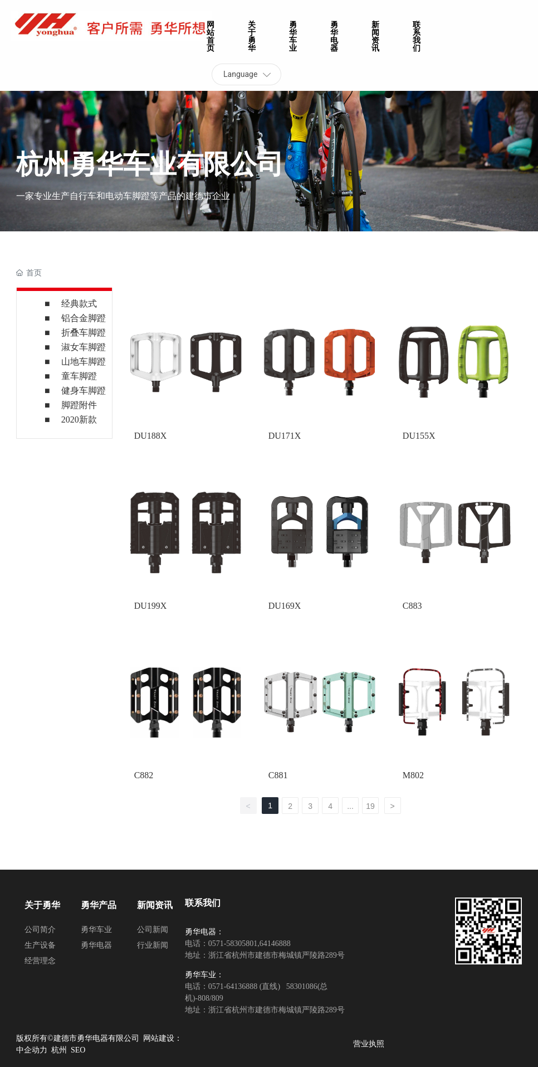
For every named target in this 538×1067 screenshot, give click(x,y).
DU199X (150, 605)
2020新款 (79, 419)
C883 (412, 605)
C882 (144, 775)
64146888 (275, 943)
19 (370, 806)
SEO (78, 1050)
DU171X (284, 435)
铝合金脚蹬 (83, 318)
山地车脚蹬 (83, 361)
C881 (278, 775)
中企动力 (31, 1050)
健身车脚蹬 (83, 390)
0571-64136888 (233, 986)
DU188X (150, 435)
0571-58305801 (233, 943)
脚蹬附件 (79, 405)
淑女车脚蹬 (83, 347)
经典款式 (79, 303)
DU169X (284, 605)
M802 (413, 775)
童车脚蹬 (79, 376)
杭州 (59, 1050)
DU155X (419, 435)
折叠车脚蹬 (83, 332)
